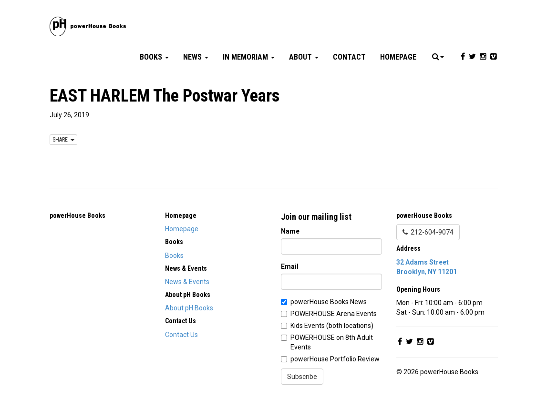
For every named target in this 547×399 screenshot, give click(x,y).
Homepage (398, 56)
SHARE (63, 139)
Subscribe (302, 376)
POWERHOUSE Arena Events (333, 313)
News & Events (187, 282)
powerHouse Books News (328, 302)
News (195, 56)
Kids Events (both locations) (331, 325)
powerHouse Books (77, 215)
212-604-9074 (428, 232)
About (304, 56)
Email (290, 266)
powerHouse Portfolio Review (335, 359)
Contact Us (181, 334)
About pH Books (189, 308)
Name (290, 231)
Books (154, 56)
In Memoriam (249, 56)
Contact (349, 56)
